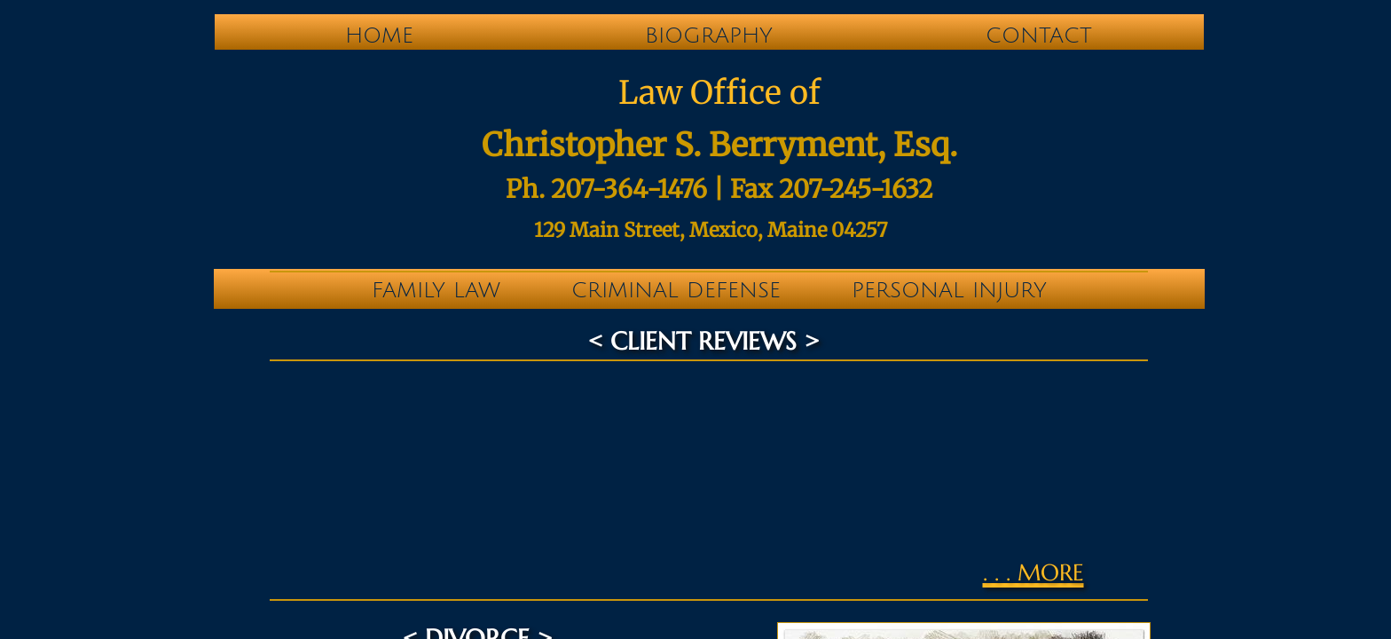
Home (379, 35)
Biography (709, 35)
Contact (1039, 35)
